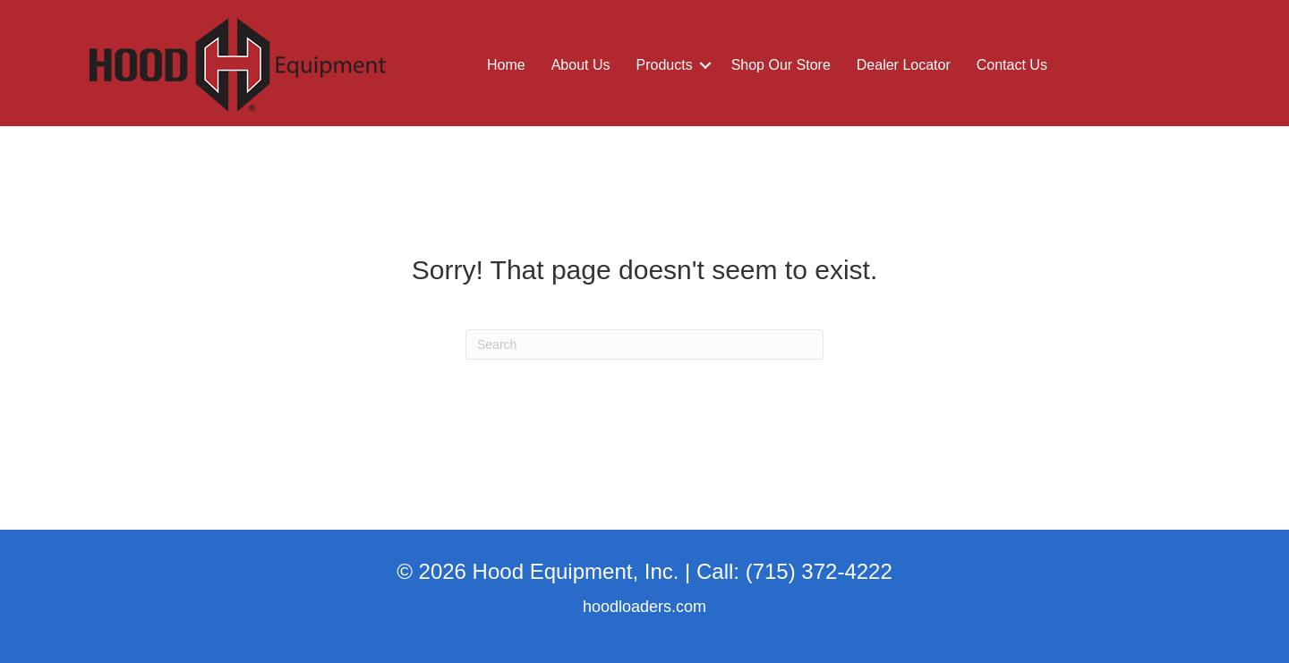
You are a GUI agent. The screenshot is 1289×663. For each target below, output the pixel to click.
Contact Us (1012, 64)
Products (664, 64)
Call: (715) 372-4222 (794, 571)
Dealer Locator (904, 64)
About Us (580, 64)
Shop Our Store (781, 64)
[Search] (644, 344)
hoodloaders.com (644, 607)
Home (506, 64)
